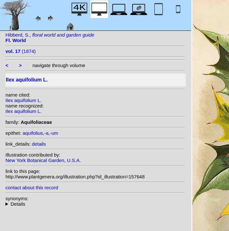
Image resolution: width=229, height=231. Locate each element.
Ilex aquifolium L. (23, 100)
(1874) (20, 51)
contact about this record (31, 187)
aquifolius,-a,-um (40, 133)
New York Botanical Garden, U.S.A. (43, 160)
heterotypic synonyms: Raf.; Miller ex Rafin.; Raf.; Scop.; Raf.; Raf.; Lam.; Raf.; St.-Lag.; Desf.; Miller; (95, 204)
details (39, 144)
